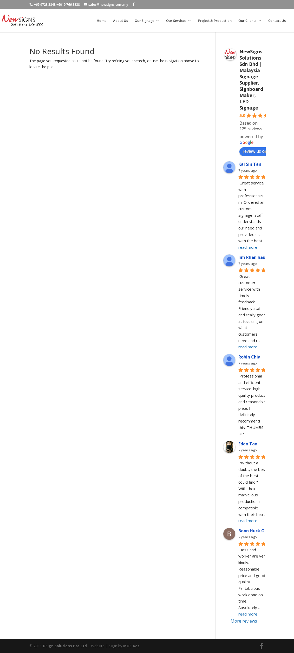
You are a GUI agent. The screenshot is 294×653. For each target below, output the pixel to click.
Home (101, 21)
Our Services (176, 21)
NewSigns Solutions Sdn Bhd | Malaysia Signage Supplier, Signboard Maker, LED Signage (251, 79)
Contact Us (277, 21)
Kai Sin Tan (249, 164)
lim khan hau (251, 257)
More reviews (244, 621)
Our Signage (144, 21)
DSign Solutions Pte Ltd (65, 645)
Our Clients (247, 21)
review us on (257, 151)
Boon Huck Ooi (253, 531)
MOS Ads (131, 645)
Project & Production (215, 21)
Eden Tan (247, 444)
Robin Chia (249, 357)
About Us (120, 21)
